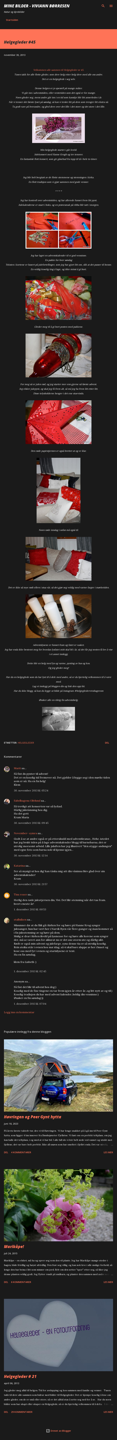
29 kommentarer (21, 1411)
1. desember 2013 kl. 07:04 (30, 1003)
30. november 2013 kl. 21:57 (30, 884)
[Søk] (103, 6)
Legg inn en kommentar (19, 1012)
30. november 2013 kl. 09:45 (31, 822)
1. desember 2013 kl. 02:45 (30, 971)
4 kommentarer (21, 1152)
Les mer (108, 1152)
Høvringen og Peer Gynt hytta (32, 1116)
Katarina (19, 865)
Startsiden (12, 19)
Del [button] (107, 742)
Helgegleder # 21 (20, 1376)
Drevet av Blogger (58, 1430)
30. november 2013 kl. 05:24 (31, 790)
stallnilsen (20, 919)
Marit (17, 768)
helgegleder (26, 742)
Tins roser (20, 894)
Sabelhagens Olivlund (27, 800)
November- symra (25, 833)
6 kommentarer (21, 1282)
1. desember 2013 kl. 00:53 (30, 909)
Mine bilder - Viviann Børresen (37, 6)
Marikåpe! (14, 1246)
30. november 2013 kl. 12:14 (31, 855)
